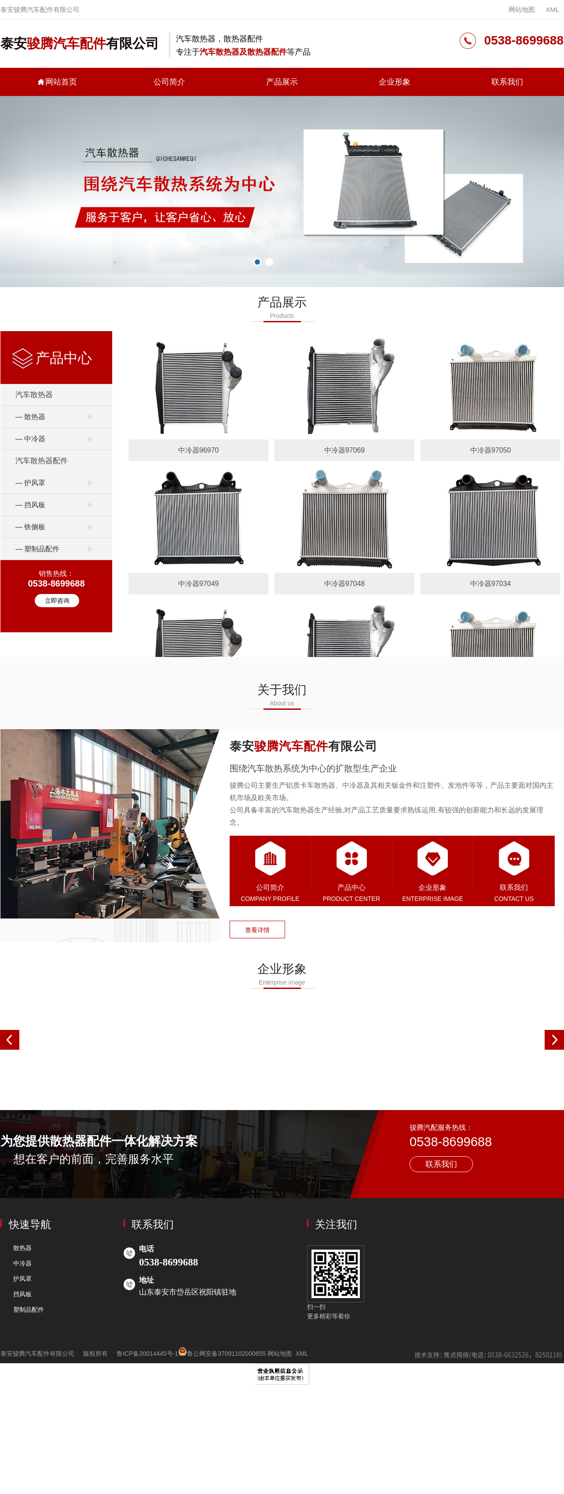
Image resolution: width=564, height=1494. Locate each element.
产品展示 (282, 81)
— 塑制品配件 (37, 549)
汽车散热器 (34, 395)
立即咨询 (57, 600)
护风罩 (22, 1279)
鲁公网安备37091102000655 (223, 1353)
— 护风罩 (30, 483)
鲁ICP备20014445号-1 (148, 1353)
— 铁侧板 (30, 527)
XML (552, 9)
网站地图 (522, 9)
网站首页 (57, 81)
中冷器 (22, 1263)
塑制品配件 (28, 1310)
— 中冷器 (30, 439)
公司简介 (169, 81)
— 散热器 (30, 417)
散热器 (22, 1248)
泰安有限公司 (79, 43)
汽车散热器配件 (41, 461)
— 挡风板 (30, 505)
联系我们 (507, 81)
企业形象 (394, 81)
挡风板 (22, 1294)
